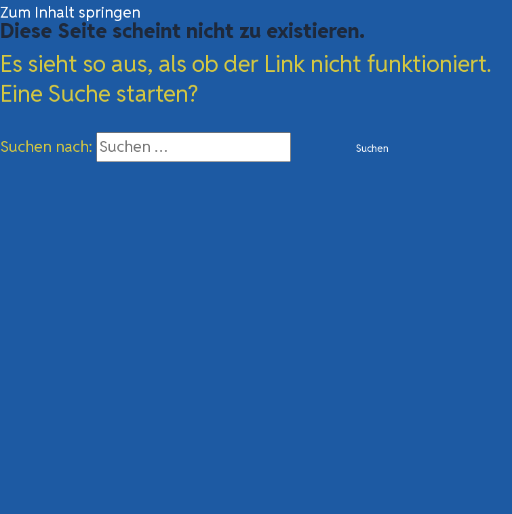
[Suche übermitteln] (314, 148)
